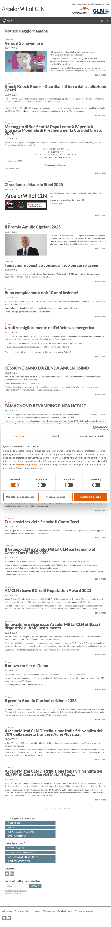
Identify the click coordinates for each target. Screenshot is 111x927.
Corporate (9, 40)
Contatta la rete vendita (22, 857)
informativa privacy (26, 464)
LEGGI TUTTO (100, 75)
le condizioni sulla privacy (13, 893)
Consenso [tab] (19, 436)
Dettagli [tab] (55, 436)
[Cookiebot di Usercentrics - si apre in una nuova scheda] (95, 428)
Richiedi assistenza (19, 861)
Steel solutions (17, 836)
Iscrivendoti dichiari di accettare (16, 890)
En (102, 21)
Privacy (29, 911)
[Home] (23, 8)
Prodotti (13, 827)
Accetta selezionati (55, 497)
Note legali (19, 911)
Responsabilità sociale (21, 832)
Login (70, 911)
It (108, 21)
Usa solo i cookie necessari (20, 497)
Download (61, 911)
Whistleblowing (48, 911)
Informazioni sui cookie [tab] (91, 436)
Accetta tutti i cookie (90, 497)
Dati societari (7, 911)
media (89, 911)
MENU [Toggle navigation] (7, 21)
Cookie (37, 911)
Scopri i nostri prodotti (22, 852)
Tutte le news (16, 848)
